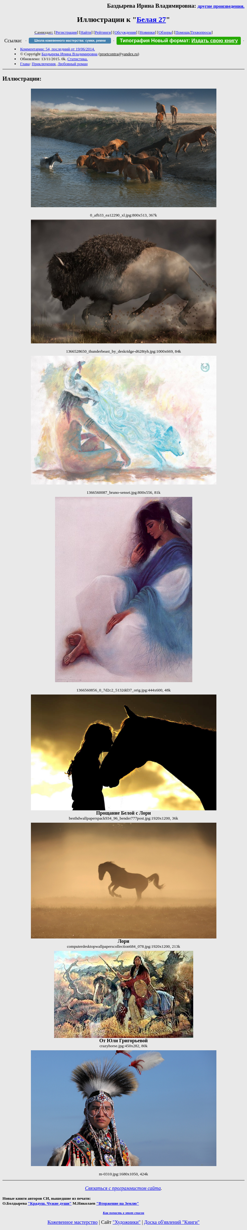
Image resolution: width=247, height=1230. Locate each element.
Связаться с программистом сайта (123, 1188)
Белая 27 (151, 19)
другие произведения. (221, 6)
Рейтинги (103, 32)
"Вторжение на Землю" (117, 1203)
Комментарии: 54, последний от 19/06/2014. (57, 49)
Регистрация (66, 32)
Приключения (44, 63)
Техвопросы (201, 32)
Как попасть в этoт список (123, 1213)
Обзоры (165, 32)
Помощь (183, 32)
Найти (85, 32)
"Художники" (126, 1222)
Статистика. (77, 59)
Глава (25, 63)
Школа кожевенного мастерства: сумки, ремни (70, 40)
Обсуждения (125, 32)
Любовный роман (72, 63)
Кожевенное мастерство (73, 1222)
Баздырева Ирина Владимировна (69, 54)
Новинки (147, 32)
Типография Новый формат (154, 40)
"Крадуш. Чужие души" (50, 1203)
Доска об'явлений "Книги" (172, 1222)
